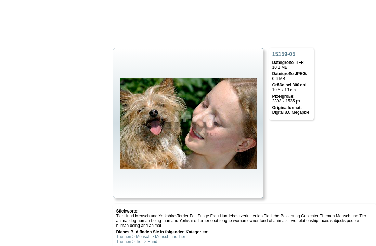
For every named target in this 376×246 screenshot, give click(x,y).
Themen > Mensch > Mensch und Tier (150, 236)
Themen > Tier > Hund (136, 241)
